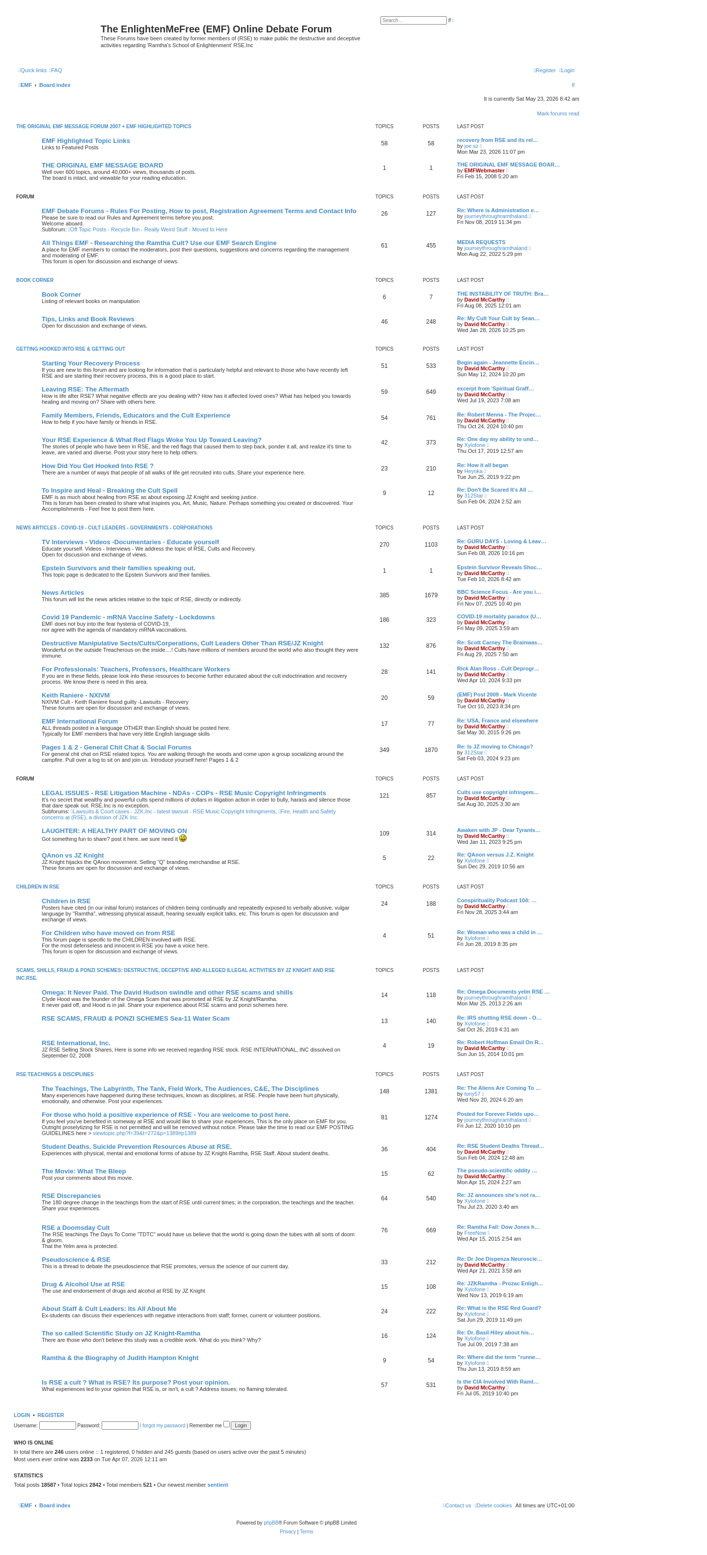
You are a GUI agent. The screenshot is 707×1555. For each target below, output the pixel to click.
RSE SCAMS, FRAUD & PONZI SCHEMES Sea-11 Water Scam (136, 1018)
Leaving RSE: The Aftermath (85, 389)
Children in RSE (66, 901)
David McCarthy (484, 300)
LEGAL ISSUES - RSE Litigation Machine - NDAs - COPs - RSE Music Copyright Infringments (184, 793)
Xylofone (475, 445)
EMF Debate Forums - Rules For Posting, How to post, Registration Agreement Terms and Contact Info (199, 211)
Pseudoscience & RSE (76, 1259)
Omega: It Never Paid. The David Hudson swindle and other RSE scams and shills (167, 992)
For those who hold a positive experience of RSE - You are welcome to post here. (166, 1114)
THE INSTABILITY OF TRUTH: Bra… (503, 294)
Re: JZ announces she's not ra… (499, 1195)
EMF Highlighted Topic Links (86, 140)
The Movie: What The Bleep (84, 1171)
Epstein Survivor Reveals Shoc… (499, 567)
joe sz (471, 146)
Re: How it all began (483, 465)
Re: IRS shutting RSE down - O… (499, 1018)
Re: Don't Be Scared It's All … (495, 490)
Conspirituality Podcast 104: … (497, 900)
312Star (474, 496)
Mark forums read (558, 113)
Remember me (210, 1425)
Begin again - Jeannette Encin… (498, 362)
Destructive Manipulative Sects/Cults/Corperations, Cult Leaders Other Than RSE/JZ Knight (182, 643)
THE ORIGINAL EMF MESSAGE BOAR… (508, 164)
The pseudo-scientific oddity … (497, 1170)
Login (22, 1415)
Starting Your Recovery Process (91, 363)
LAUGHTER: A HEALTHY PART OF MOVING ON (114, 830)
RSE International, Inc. (76, 1043)
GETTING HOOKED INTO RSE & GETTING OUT (70, 349)
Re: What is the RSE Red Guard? (499, 1308)
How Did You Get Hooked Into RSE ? (98, 466)
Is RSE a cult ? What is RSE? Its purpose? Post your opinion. (136, 1382)
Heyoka (473, 471)
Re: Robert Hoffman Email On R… (500, 1042)
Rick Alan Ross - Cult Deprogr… (498, 668)
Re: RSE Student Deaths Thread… (500, 1146)
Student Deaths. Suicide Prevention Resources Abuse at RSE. (137, 1146)
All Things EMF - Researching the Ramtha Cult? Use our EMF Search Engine (159, 243)
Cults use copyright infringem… (498, 792)
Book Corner (35, 280)
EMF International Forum (80, 721)
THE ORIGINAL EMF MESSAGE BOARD (102, 165)
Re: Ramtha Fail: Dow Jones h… (498, 1227)
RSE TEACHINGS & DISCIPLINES (55, 1074)
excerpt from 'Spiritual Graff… (495, 388)
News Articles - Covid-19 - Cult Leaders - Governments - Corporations (114, 527)
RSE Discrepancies (71, 1195)
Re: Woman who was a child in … (500, 932)
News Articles (63, 592)
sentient (218, 1485)
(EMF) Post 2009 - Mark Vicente (497, 694)
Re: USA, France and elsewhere (497, 720)
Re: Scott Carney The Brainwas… (500, 642)
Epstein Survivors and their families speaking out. (118, 568)
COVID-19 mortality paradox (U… (499, 616)
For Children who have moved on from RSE (108, 933)
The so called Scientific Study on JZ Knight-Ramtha (121, 1333)
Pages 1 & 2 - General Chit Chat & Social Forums (116, 747)
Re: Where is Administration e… (498, 210)
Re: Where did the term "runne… (499, 1357)
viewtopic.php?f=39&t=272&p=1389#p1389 (144, 1133)
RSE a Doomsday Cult (76, 1227)
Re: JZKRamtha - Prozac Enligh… (500, 1283)
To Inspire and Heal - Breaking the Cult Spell (110, 490)
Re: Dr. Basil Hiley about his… (495, 1332)
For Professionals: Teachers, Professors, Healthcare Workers (136, 669)
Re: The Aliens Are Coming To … (499, 1088)
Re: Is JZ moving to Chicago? (495, 747)
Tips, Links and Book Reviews (88, 319)
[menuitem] (55, 70)
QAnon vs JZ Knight (73, 855)
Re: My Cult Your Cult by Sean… (498, 318)
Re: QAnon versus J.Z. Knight (495, 855)
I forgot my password (163, 1425)
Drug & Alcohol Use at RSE (83, 1284)
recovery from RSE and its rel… (497, 140)
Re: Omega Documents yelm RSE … (503, 992)
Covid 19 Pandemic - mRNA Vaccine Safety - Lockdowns (128, 617)
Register (51, 1415)
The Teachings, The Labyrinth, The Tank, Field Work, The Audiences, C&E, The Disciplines (180, 1088)
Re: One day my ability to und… (498, 439)
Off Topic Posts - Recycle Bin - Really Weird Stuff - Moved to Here (148, 229)
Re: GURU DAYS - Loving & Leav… (501, 541)
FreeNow (475, 1233)
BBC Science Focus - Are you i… (499, 592)
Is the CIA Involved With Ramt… (498, 1382)
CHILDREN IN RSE (37, 886)
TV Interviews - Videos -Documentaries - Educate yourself (130, 542)
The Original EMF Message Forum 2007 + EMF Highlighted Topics (103, 126)
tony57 (472, 1094)
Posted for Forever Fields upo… (498, 1114)
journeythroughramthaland (495, 216)
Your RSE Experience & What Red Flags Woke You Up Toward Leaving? (152, 440)
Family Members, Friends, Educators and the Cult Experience (136, 415)
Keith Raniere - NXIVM (76, 695)
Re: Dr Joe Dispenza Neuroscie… (500, 1259)
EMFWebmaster (484, 170)
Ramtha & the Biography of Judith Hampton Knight (120, 1357)
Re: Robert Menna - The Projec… (499, 414)
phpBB (271, 1523)
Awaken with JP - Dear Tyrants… (499, 830)
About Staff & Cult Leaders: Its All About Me (109, 1308)
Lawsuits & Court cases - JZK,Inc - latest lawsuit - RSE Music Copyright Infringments (173, 811)
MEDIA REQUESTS (481, 242)
